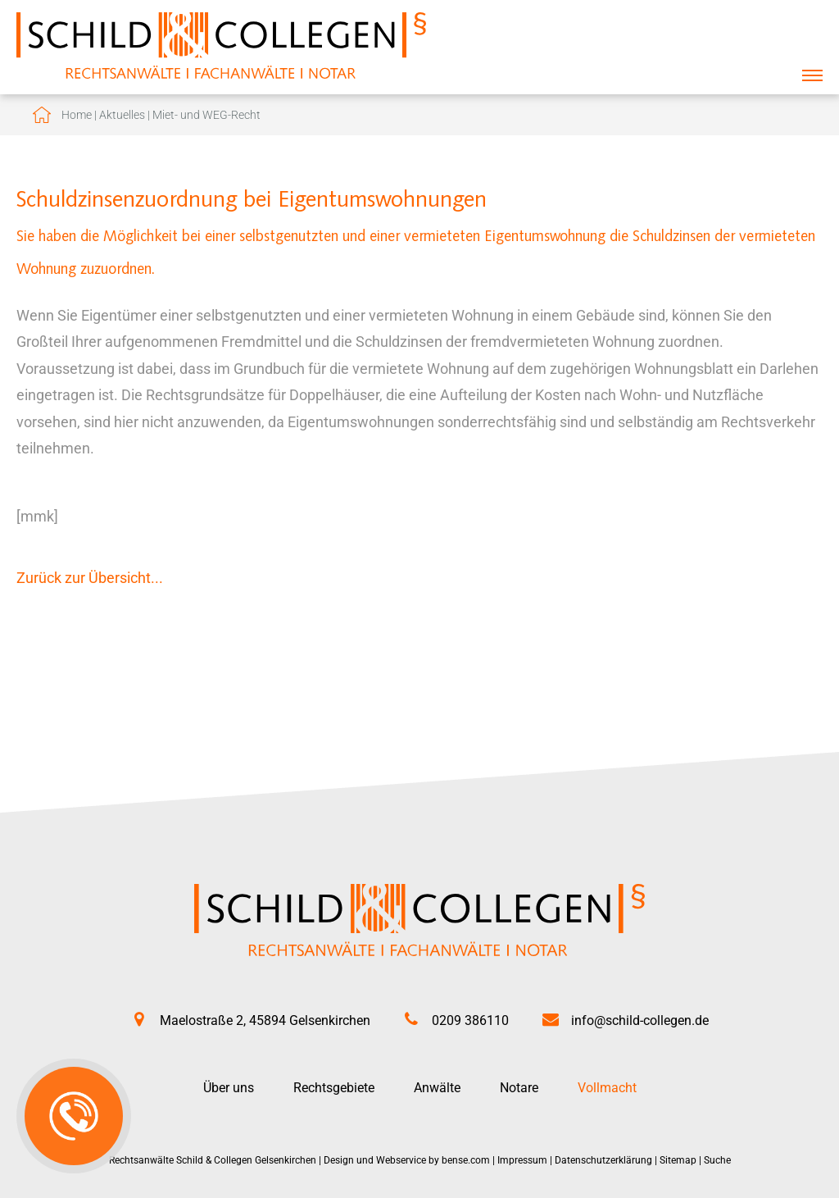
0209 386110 (470, 1020)
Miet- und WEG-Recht (206, 114)
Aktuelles (122, 114)
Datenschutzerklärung (603, 1160)
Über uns (228, 1088)
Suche (717, 1160)
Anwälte (437, 1088)
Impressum (522, 1160)
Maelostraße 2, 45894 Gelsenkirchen (265, 1020)
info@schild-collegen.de (640, 1020)
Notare (519, 1088)
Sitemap (678, 1160)
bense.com (466, 1160)
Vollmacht (607, 1088)
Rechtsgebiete (333, 1088)
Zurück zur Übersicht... (89, 577)
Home (76, 114)
